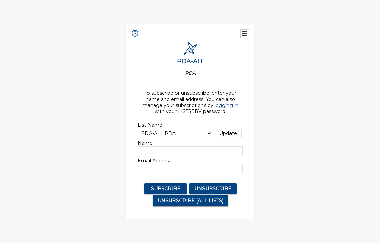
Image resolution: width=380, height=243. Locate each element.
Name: (146, 143)
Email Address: (155, 161)
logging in (226, 105)
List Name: (150, 125)
